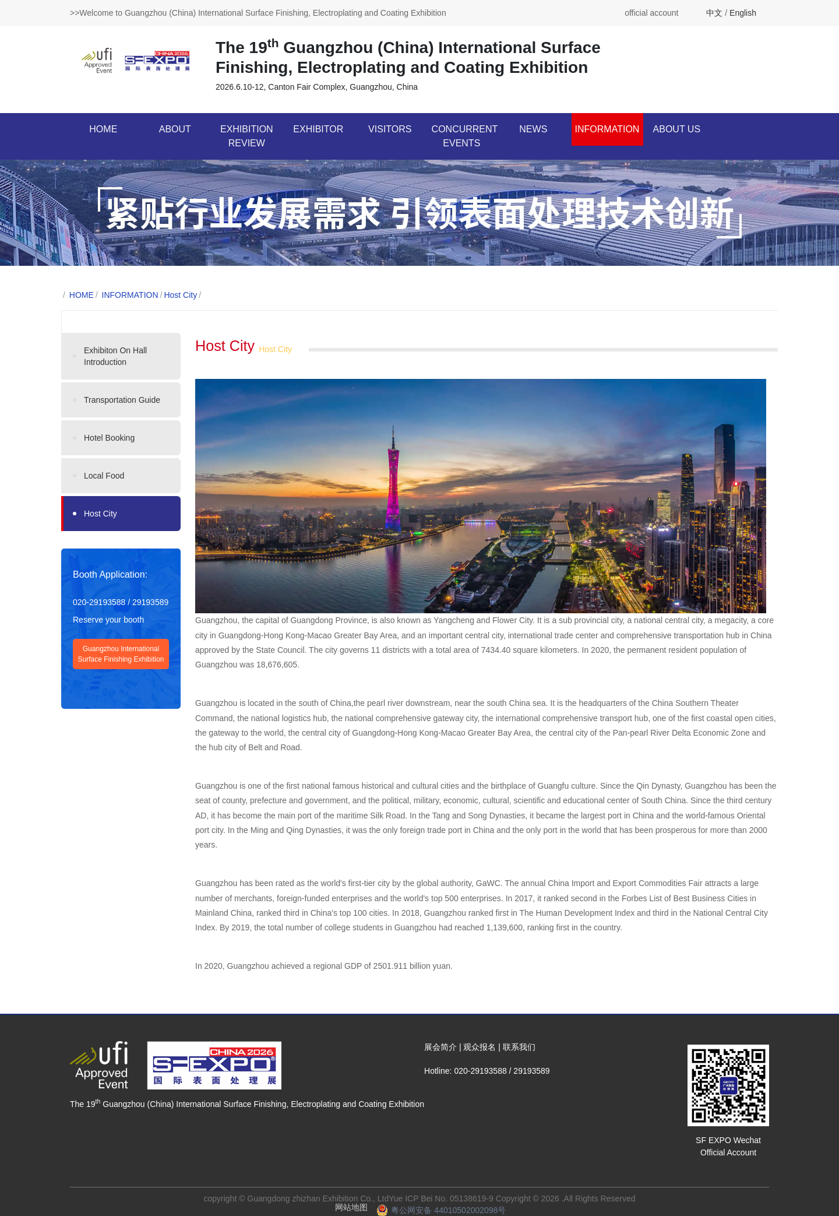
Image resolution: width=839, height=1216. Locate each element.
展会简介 (440, 1047)
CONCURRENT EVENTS (465, 136)
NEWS (533, 129)
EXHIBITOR (318, 129)
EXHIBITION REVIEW (246, 136)
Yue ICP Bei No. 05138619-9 (441, 1198)
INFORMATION (607, 129)
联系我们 (519, 1047)
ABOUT (175, 129)
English (742, 12)
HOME (103, 129)
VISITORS (389, 129)
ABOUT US (677, 129)
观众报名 (479, 1047)
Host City (180, 295)
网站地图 (351, 1207)
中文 (714, 12)
